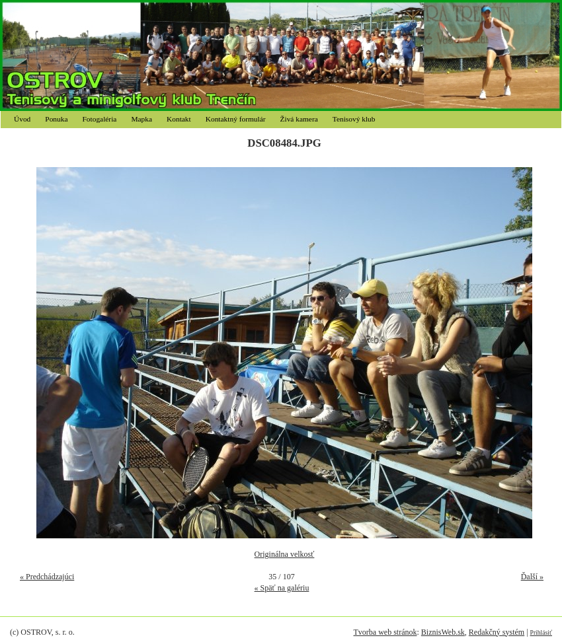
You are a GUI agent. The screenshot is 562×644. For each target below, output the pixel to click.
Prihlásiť (541, 632)
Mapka (141, 119)
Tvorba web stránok (385, 632)
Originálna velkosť (285, 554)
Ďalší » (532, 576)
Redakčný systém (496, 632)
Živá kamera (299, 119)
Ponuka (56, 119)
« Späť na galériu (282, 587)
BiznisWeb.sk (443, 632)
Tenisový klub (354, 119)
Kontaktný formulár (236, 119)
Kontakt (179, 119)
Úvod (22, 119)
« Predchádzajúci (47, 576)
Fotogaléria (100, 119)
